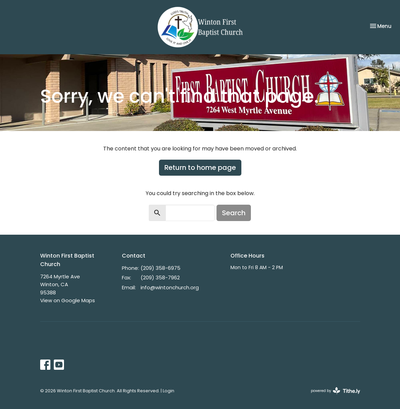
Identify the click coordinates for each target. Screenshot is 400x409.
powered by (335, 391)
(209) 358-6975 (160, 268)
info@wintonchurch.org (170, 287)
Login (168, 391)
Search (233, 213)
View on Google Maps (67, 300)
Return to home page (200, 167)
